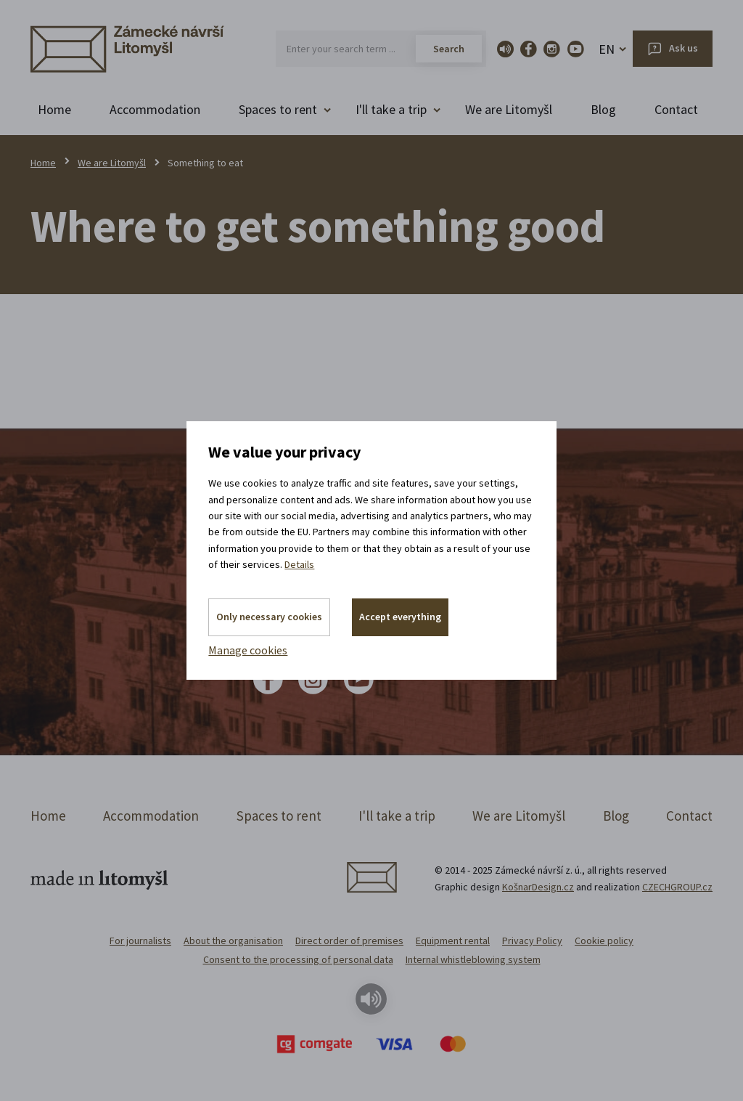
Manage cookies (247, 650)
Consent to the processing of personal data (298, 959)
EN (607, 49)
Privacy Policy (532, 940)
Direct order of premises (349, 940)
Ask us (683, 47)
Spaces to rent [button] (278, 109)
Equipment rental (453, 940)
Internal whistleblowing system (473, 959)
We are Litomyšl (508, 109)
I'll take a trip (396, 815)
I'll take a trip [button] (391, 109)
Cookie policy (604, 940)
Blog (603, 109)
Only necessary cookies (269, 616)
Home (54, 109)
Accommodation (155, 109)
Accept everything (400, 616)
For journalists (140, 940)
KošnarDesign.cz (538, 886)
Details (299, 564)
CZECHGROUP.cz (677, 886)
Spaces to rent (279, 815)
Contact (676, 109)
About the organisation (233, 940)
